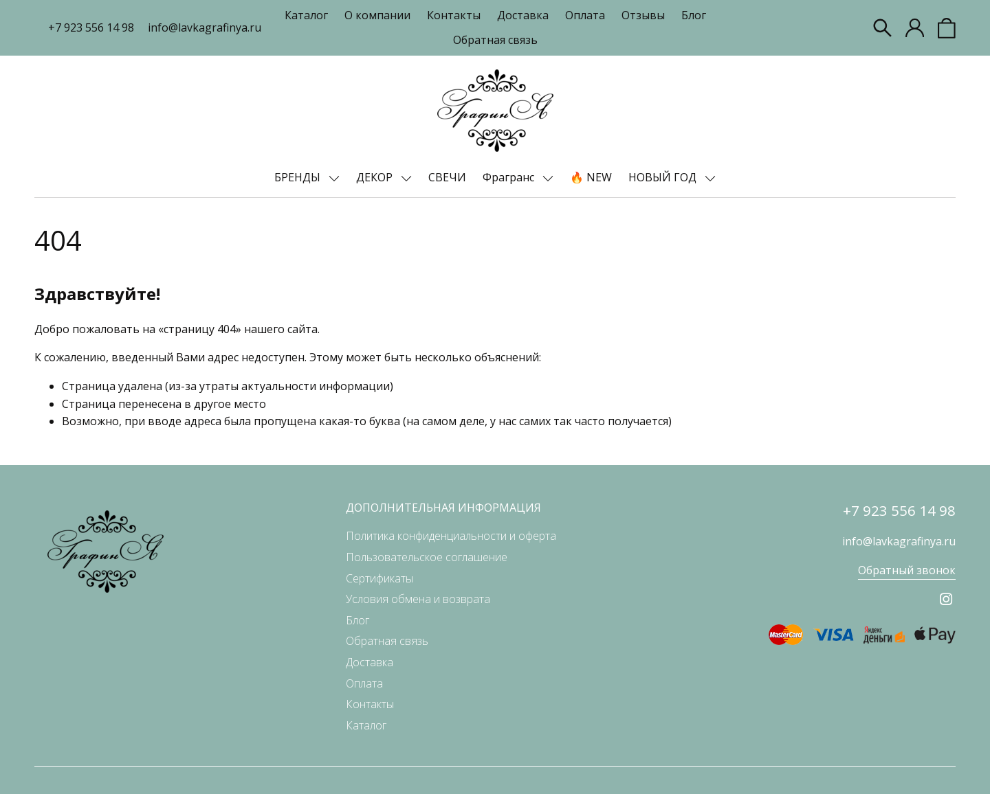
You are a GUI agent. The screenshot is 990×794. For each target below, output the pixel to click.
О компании (377, 15)
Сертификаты (379, 578)
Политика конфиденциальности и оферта (451, 535)
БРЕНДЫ (298, 177)
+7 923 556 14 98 (91, 27)
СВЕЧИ (447, 177)
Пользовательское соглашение (426, 557)
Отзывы (643, 15)
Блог (693, 15)
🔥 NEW (591, 177)
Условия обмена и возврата (418, 598)
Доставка (523, 15)
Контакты (454, 15)
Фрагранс (510, 177)
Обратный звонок (907, 570)
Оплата (585, 15)
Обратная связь (495, 39)
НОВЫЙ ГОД (663, 177)
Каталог (306, 15)
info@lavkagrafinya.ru (204, 27)
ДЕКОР (375, 177)
